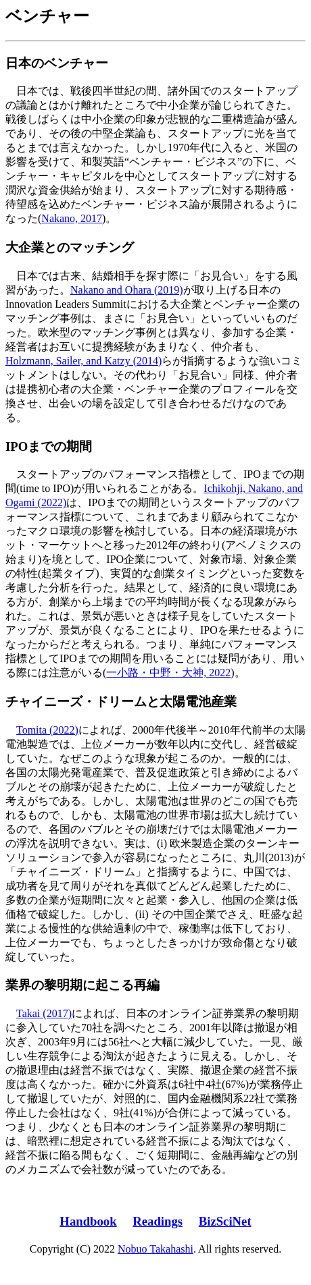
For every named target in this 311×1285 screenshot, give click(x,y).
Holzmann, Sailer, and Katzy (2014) (83, 360)
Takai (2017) (44, 1013)
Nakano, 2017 (71, 218)
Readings (158, 1221)
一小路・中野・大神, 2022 (168, 672)
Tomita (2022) (47, 730)
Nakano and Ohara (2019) (126, 290)
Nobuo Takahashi (155, 1249)
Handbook (87, 1221)
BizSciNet (225, 1221)
